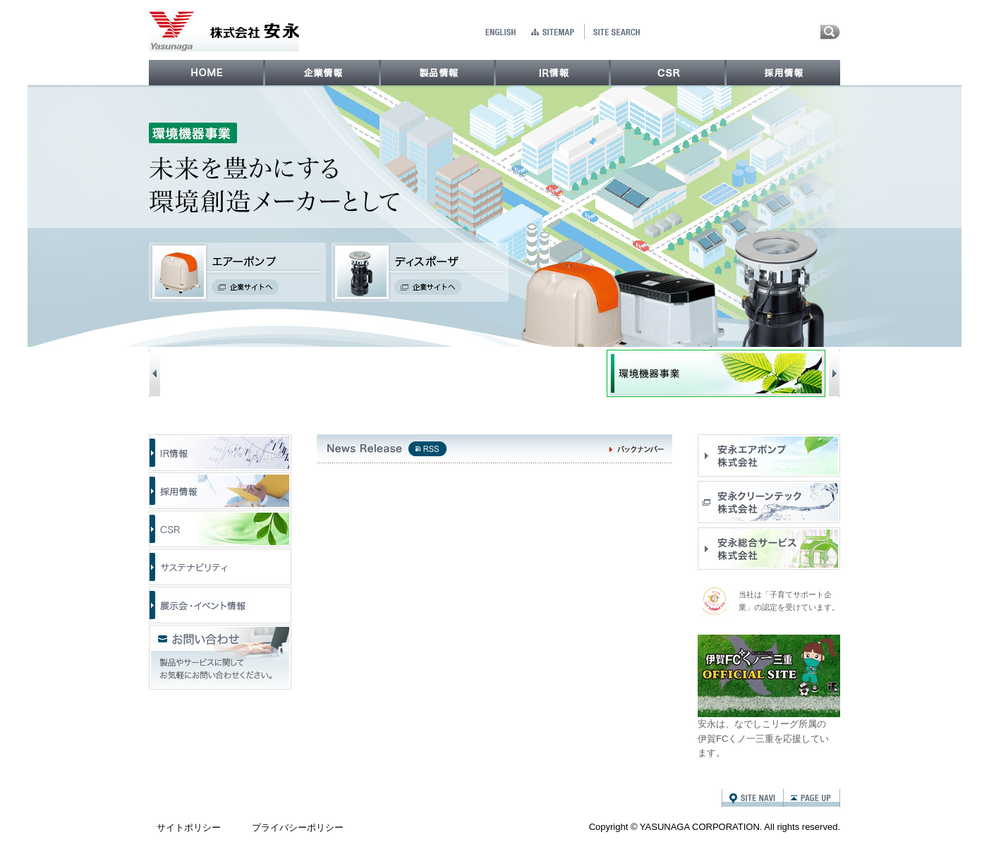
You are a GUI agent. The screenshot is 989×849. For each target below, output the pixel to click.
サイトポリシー (189, 827)
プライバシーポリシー (298, 827)
